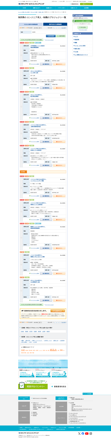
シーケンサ (40, 350)
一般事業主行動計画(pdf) (60, 429)
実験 (61, 350)
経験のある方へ (37, 8)
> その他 (35, 342)
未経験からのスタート (37, 406)
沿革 (72, 407)
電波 (33, 352)
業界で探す (77, 48)
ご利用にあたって (50, 429)
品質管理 (28, 352)
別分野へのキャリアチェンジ (39, 404)
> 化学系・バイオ (48, 340)
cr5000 (37, 350)
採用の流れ (35, 413)
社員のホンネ (74, 8)
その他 (76, 51)
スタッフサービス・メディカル (76, 419)
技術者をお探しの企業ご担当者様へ (80, 1)
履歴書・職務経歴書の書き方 (78, 399)
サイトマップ (68, 1)
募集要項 (35, 412)
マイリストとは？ (83, 29)
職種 (76, 42)
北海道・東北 (41, 12)
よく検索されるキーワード (81, 54)
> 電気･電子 (27, 340)
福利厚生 (35, 415)
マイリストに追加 (35, 64)
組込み (53, 350)
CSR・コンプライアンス (77, 406)
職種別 (39, 407)
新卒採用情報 (71, 427)
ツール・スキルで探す (80, 45)
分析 (58, 350)
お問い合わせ (54, 1)
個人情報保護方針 (23, 429)
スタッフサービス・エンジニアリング (78, 416)
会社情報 (86, 8)
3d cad (30, 350)
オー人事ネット (73, 415)
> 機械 (22, 340)
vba (46, 350)
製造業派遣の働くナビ (75, 421)
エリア (76, 36)
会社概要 (73, 404)
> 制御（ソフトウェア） (37, 340)
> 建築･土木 (55, 340)
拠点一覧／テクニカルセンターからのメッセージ (82, 409)
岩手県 (30, 331)
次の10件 (63, 27)
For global (90, 1)
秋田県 (39, 331)
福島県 (48, 331)
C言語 (44, 350)
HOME (24, 8)
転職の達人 (72, 397)
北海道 (22, 331)
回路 (31, 352)
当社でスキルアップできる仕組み (40, 398)
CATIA (34, 350)
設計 (48, 350)
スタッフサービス (74, 413)
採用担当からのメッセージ (77, 410)
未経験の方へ (49, 8)
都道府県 (77, 39)
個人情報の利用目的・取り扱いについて (36, 429)
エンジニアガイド (74, 418)
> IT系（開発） (24, 342)
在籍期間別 (35, 409)
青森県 (26, 331)
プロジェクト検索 (33, 12)
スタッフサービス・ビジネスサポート (78, 422)
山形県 (43, 331)
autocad (26, 350)
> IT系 (30, 342)
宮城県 (35, 331)
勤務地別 (49, 407)
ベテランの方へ (61, 8)
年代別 (44, 407)
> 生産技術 (62, 340)
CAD (23, 350)
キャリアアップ (47, 406)
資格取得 (35, 407)
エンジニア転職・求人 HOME (24, 12)
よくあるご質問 (62, 1)
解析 (25, 352)
